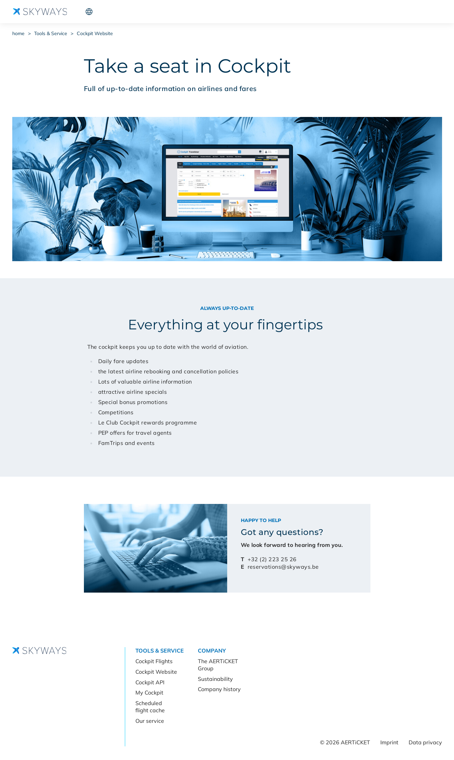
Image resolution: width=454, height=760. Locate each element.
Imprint (389, 742)
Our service (149, 720)
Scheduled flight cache (150, 707)
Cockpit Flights (154, 661)
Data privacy (425, 742)
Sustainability (215, 678)
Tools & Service (105, 11)
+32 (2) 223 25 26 (272, 559)
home (18, 33)
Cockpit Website (95, 33)
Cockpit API (149, 682)
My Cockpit (149, 692)
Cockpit (398, 11)
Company (147, 11)
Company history (219, 689)
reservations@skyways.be (283, 566)
